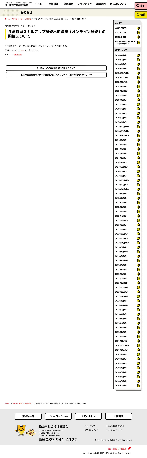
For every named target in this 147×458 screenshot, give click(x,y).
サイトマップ (90, 426)
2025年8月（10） (121, 91)
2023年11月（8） (121, 184)
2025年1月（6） (121, 122)
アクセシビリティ (91, 430)
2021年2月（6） (121, 332)
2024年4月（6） (121, 162)
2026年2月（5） (121, 64)
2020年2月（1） (121, 385)
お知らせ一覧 (17, 19)
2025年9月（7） (121, 86)
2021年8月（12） (121, 305)
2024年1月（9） (121, 175)
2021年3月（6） (121, 327)
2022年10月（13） (122, 242)
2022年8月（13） (121, 251)
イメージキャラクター (58, 416)
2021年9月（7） (121, 300)
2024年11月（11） (122, 131)
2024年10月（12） (122, 135)
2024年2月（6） (121, 171)
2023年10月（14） (122, 189)
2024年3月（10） (121, 167)
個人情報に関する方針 (116, 426)
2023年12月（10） (122, 180)
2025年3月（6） (121, 113)
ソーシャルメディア (115, 430)
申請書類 (118, 416)
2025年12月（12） (122, 73)
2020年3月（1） (121, 381)
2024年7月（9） (121, 149)
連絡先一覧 (28, 416)
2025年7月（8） (121, 95)
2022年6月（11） (121, 260)
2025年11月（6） (121, 77)
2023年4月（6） (121, 216)
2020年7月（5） (121, 363)
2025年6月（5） (121, 100)
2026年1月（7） (121, 68)
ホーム (7, 19)
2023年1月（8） (121, 229)
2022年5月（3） (121, 265)
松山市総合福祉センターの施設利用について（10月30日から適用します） (54, 74)
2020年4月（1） (121, 376)
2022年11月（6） (121, 238)
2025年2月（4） (121, 117)
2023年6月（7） (121, 207)
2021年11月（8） (121, 292)
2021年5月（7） (121, 318)
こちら (22, 50)
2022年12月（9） (121, 234)
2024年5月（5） (121, 158)
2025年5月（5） (121, 104)
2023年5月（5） (121, 211)
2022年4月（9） (121, 269)
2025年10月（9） (121, 82)
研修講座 (28, 19)
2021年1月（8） (121, 336)
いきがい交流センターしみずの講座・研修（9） (125, 42)
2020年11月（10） (122, 345)
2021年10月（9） (121, 296)
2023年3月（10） (121, 220)
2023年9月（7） (121, 193)
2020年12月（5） (121, 341)
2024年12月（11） (122, 126)
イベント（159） (121, 32)
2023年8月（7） (121, 198)
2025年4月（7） (121, 109)
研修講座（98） (120, 37)
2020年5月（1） (121, 372)
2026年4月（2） (121, 55)
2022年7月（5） (121, 256)
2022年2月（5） (121, 278)
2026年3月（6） (121, 59)
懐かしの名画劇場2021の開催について (57, 68)
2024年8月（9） (121, 144)
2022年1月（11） (121, 283)
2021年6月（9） (121, 314)
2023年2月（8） (121, 225)
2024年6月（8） (121, 153)
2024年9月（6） (121, 140)
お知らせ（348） (121, 28)
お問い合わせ (88, 416)
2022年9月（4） (121, 247)
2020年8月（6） (121, 359)
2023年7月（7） (121, 202)
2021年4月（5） (121, 323)
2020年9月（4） (121, 354)
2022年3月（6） (121, 274)
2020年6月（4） (121, 367)
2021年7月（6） (121, 309)
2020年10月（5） (121, 350)
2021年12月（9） (121, 287)
